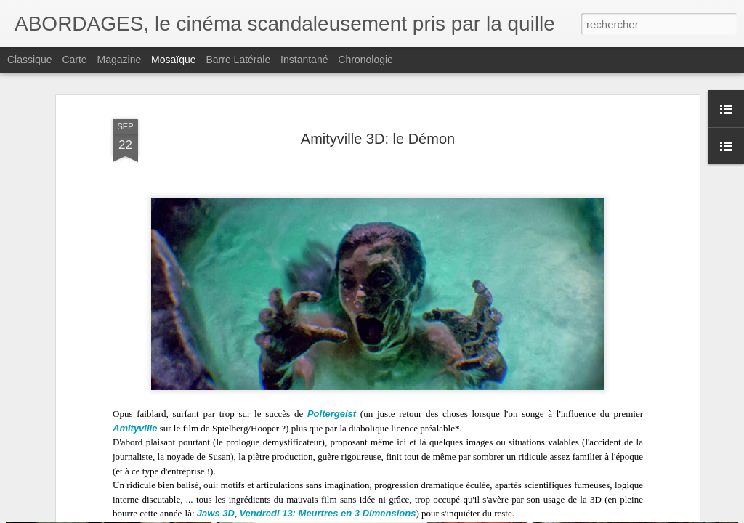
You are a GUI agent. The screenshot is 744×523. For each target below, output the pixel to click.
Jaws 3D (216, 495)
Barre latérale (238, 59)
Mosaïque (173, 59)
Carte (74, 59)
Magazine (119, 59)
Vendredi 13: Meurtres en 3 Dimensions (327, 495)
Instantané (304, 59)
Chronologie (365, 59)
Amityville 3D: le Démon (378, 121)
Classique (29, 59)
